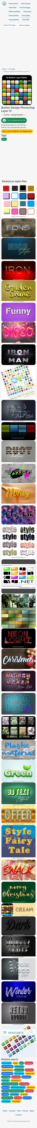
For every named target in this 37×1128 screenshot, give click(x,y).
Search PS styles (9, 25)
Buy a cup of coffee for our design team (17, 131)
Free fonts (12, 7)
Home (4, 69)
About (32, 1111)
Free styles (26, 15)
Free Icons (27, 11)
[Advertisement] (18, 48)
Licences (12, 1111)
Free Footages (25, 7)
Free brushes (14, 15)
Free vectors (13, 3)
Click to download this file (13, 120)
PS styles (12, 69)
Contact (18, 1115)
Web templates (14, 11)
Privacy (25, 1111)
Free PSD (25, 20)
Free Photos (25, 3)
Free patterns (14, 20)
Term (19, 1111)
